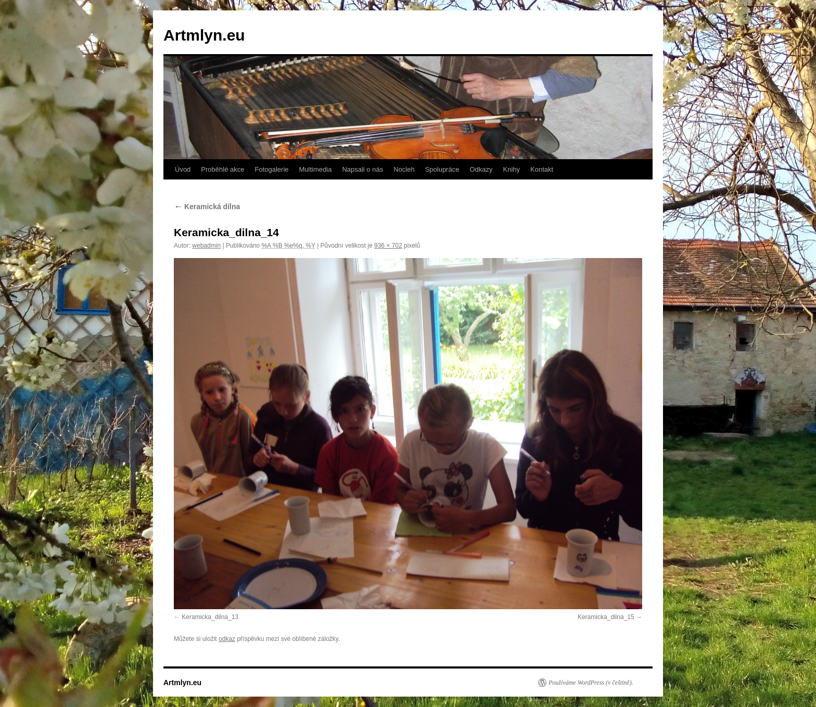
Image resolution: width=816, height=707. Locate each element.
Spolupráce (442, 169)
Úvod (182, 169)
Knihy (511, 169)
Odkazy (480, 169)
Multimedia (315, 169)
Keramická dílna (207, 206)
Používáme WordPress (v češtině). (591, 682)
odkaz (227, 638)
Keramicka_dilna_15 (606, 617)
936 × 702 (388, 245)
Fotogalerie (271, 169)
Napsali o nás (362, 169)
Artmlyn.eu (204, 35)
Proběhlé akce (222, 169)
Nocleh (403, 169)
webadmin (206, 245)
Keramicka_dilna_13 (210, 617)
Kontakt (541, 169)
